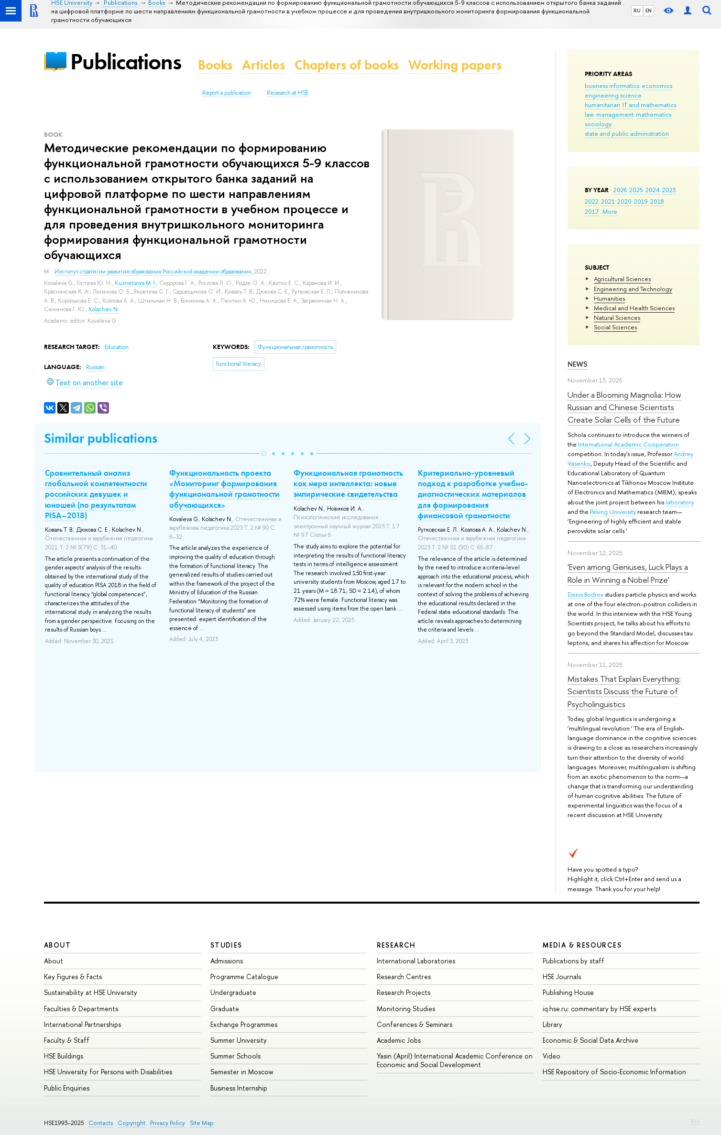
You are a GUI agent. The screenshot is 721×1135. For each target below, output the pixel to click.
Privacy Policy (167, 1123)
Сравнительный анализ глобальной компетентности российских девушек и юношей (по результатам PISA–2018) (96, 494)
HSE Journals (562, 976)
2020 (624, 201)
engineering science (613, 95)
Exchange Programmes (243, 1024)
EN (648, 10)
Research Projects (403, 992)
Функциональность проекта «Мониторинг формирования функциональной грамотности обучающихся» (224, 489)
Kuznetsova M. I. (135, 283)
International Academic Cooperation (628, 444)
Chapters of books (347, 64)
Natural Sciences (617, 317)
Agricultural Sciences (622, 278)
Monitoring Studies (406, 1008)
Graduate (224, 1008)
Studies (226, 944)
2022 (592, 201)
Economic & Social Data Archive (590, 1040)
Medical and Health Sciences (634, 308)
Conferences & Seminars (414, 1024)
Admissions (226, 960)
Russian (95, 367)
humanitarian (602, 104)
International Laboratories (416, 960)
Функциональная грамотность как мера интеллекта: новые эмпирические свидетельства (348, 483)
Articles (263, 64)
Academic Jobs (399, 1040)
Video (551, 1055)
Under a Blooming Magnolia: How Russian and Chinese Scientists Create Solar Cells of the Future (624, 407)
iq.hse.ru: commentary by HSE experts (599, 1008)
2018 (657, 201)
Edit (695, 1121)
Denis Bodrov (585, 594)
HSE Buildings (63, 1055)
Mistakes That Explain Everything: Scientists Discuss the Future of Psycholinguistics (624, 691)
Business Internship (238, 1087)
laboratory (680, 502)
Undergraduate (233, 992)
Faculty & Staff (66, 1040)
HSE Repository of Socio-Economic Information (614, 1071)
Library (552, 1024)
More (609, 211)
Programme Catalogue (244, 976)
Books (215, 64)
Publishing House (568, 992)
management (615, 114)
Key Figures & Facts (73, 976)
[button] (264, 453)
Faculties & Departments (81, 1008)
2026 (620, 190)
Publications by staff (573, 960)
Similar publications (100, 438)
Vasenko (579, 463)
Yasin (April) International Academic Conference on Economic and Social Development (455, 1060)
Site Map (202, 1123)
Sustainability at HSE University (90, 992)
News (578, 364)
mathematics (653, 114)
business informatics (612, 85)
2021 (608, 201)
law (589, 114)
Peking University (613, 511)
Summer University (238, 1040)
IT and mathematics (649, 104)
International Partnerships (82, 1024)
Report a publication (226, 93)
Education (117, 347)
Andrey (683, 453)
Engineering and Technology (633, 288)
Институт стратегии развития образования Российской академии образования (153, 271)
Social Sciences (615, 327)
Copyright (131, 1123)
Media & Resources (582, 944)
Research (396, 944)
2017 (592, 211)
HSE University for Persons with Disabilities (108, 1071)
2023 (669, 190)
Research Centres (404, 976)
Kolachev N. (103, 309)
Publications (125, 61)
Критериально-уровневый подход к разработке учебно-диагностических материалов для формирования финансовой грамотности (473, 494)
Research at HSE (287, 93)
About (57, 944)
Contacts (100, 1123)
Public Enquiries (66, 1087)
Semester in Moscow (241, 1071)
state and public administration (627, 133)
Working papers (455, 64)
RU (637, 10)
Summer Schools (235, 1055)
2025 (636, 190)
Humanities (609, 298)
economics (657, 85)
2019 (641, 201)
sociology (598, 124)
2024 (652, 190)
